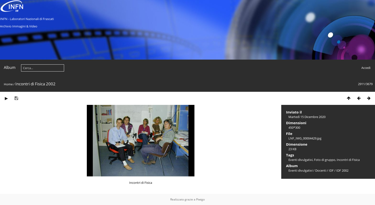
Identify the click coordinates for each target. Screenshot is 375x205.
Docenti (320, 170)
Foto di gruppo (324, 160)
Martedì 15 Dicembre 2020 (306, 117)
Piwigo (200, 199)
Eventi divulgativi (300, 160)
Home (8, 84)
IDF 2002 (342, 170)
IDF (331, 170)
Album (10, 67)
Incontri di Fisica (348, 160)
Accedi (365, 68)
